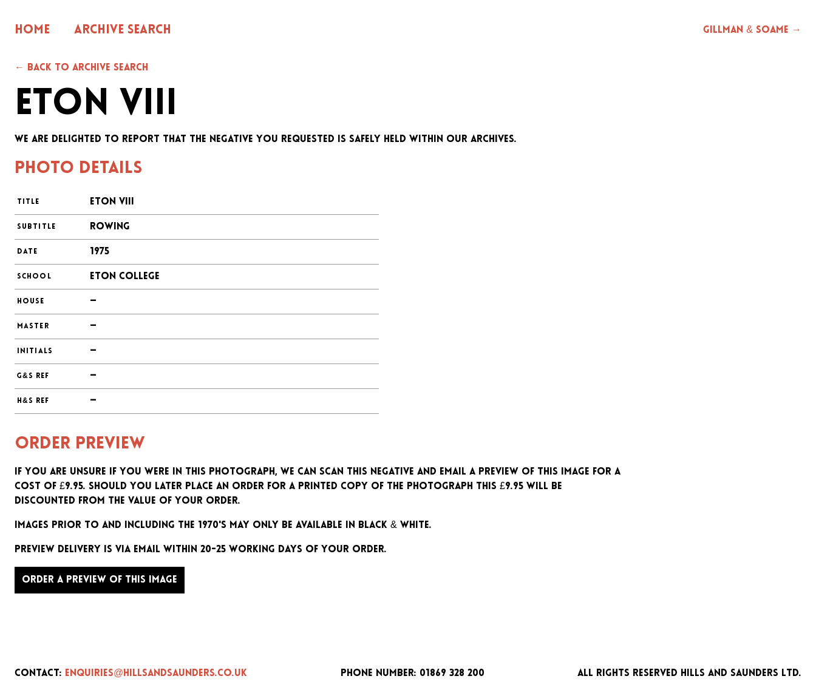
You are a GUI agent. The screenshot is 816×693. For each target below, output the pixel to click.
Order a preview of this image (99, 580)
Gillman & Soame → (752, 30)
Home (32, 30)
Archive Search (122, 30)
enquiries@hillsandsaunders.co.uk (156, 673)
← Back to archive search (81, 68)
